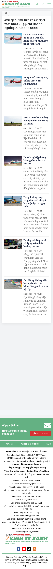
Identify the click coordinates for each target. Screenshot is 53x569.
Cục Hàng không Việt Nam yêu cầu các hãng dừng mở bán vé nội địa (35, 285)
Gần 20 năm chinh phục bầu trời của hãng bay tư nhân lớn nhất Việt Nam (35, 39)
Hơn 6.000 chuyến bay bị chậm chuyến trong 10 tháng (35, 120)
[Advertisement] (23, 367)
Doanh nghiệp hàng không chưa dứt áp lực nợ (34, 160)
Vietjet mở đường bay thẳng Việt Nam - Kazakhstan (35, 80)
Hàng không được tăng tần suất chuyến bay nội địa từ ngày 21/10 (35, 202)
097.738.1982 (40, 433)
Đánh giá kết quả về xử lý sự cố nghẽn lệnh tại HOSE (34, 243)
